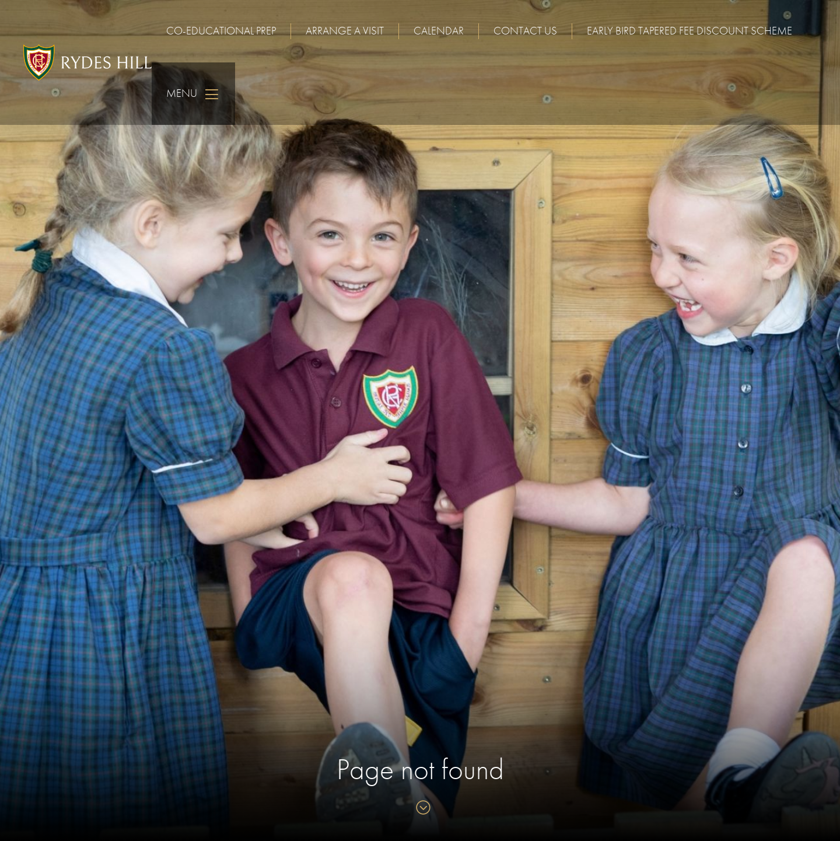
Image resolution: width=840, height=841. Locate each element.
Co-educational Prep (221, 30)
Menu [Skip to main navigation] (193, 94)
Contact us (525, 30)
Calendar (439, 30)
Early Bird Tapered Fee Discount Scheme (689, 30)
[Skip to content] (420, 808)
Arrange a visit (345, 30)
